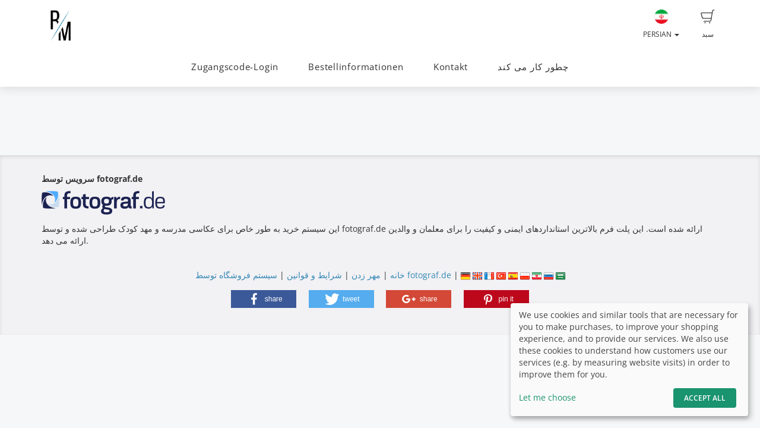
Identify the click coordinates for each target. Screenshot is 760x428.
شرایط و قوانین (314, 275)
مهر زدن (366, 275)
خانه (397, 275)
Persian (661, 24)
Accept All (705, 398)
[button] (263, 299)
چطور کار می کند (533, 67)
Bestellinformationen (355, 67)
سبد (708, 24)
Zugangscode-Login (234, 67)
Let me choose (547, 397)
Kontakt (450, 67)
